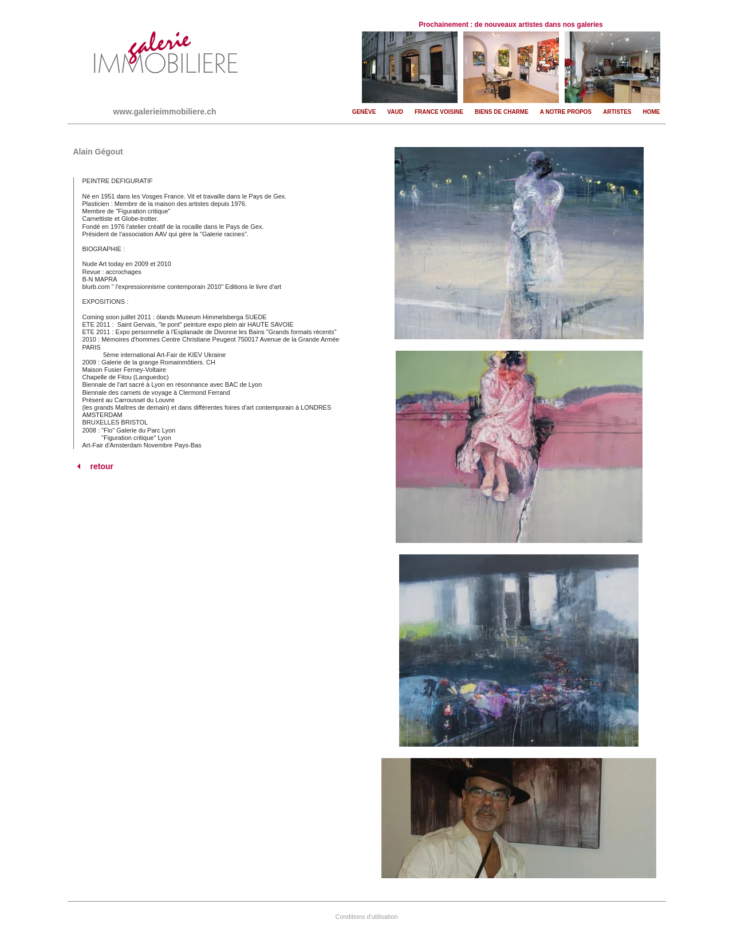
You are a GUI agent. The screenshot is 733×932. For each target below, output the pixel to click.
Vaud (395, 112)
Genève (364, 112)
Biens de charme (502, 112)
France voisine (439, 112)
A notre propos (566, 112)
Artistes (617, 112)
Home (651, 112)
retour (93, 466)
